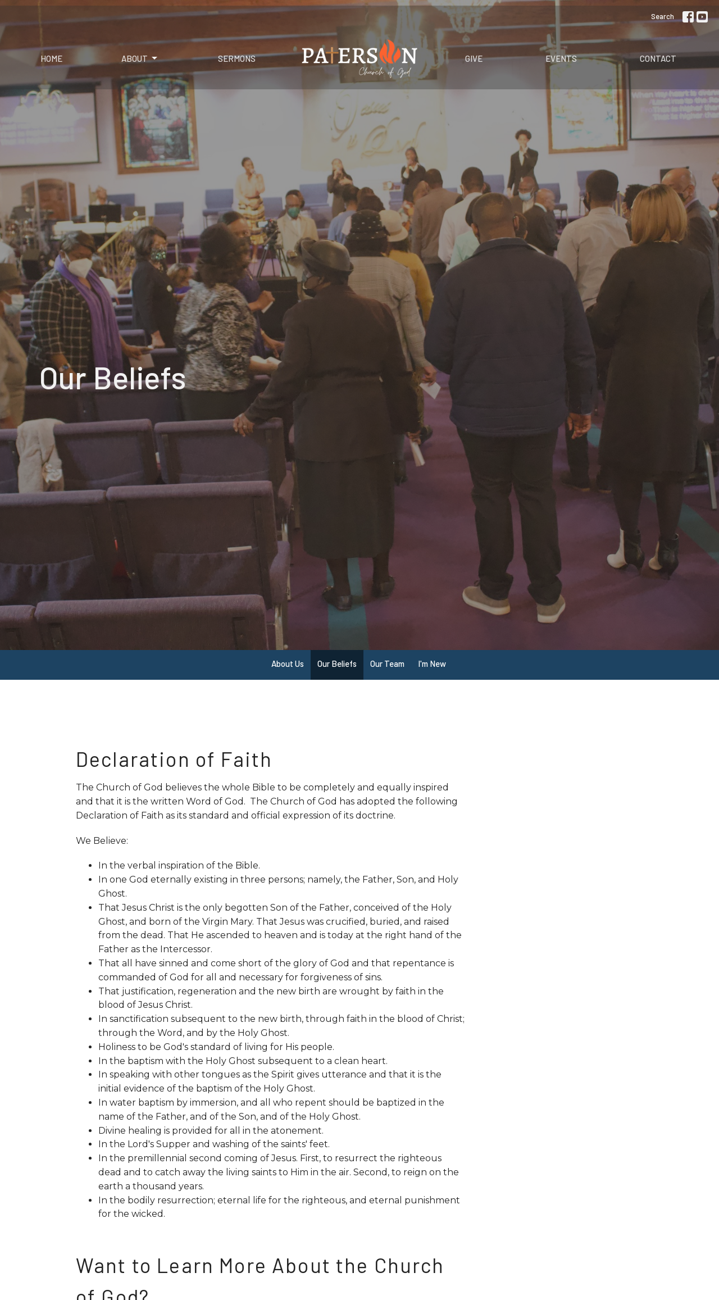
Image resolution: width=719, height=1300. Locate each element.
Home (51, 58)
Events (561, 58)
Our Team (387, 663)
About (140, 58)
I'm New (432, 663)
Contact (658, 58)
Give (474, 58)
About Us (287, 663)
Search (662, 16)
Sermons (237, 58)
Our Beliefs (337, 663)
